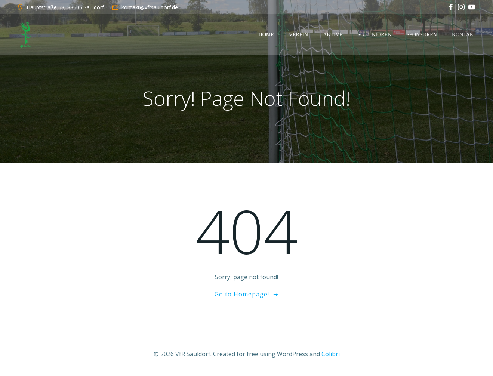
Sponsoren (421, 34)
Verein (298, 34)
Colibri (330, 354)
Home (266, 34)
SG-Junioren (374, 34)
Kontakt (464, 34)
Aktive (332, 34)
